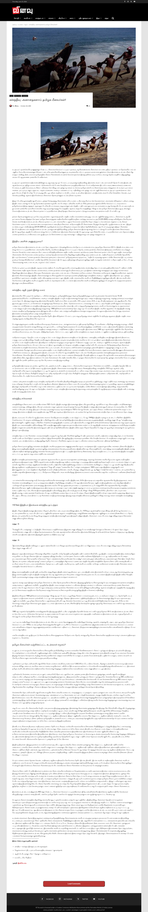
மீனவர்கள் (17, 96)
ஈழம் (26, 25)
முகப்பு (14, 25)
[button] (113, 18)
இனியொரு (22, 863)
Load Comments (74, 884)
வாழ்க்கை (25, 96)
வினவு (17, 106)
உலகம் (20, 25)
